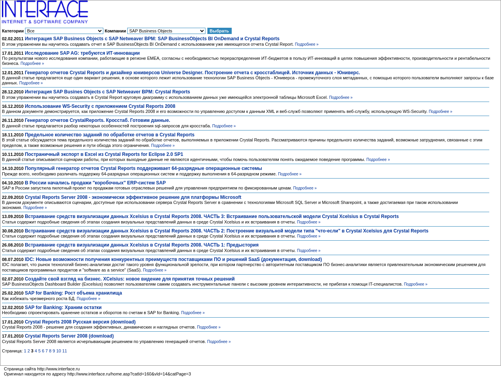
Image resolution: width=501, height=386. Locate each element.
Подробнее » (307, 44)
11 (64, 350)
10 (58, 350)
